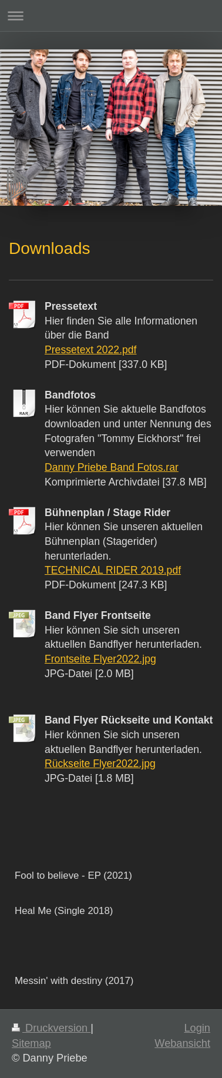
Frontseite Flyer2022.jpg (100, 659)
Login (197, 1028)
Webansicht (182, 1043)
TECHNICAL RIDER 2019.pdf (113, 570)
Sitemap (31, 1043)
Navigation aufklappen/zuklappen (111, 15)
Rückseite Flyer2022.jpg (100, 763)
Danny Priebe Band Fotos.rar (112, 467)
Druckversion (51, 1028)
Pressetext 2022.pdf (91, 350)
